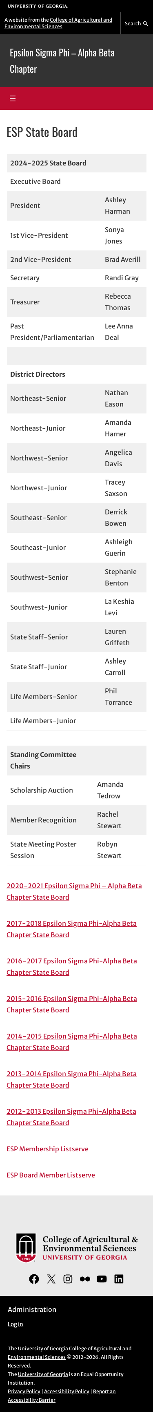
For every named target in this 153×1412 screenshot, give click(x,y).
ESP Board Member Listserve (51, 1175)
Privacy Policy (24, 1391)
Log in (15, 1324)
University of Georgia (43, 1374)
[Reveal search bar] (137, 23)
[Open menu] (13, 98)
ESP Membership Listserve (48, 1149)
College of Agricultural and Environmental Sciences (58, 23)
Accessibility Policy (66, 1391)
